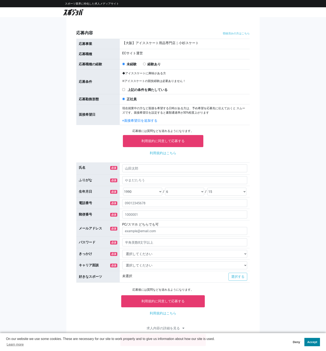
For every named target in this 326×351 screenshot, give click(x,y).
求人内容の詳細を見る (165, 328)
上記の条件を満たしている (148, 90)
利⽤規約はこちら (163, 153)
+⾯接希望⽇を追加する (139, 121)
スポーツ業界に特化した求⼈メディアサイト (92, 3)
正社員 (132, 99)
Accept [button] (312, 342)
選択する (237, 277)
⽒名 (82, 168)
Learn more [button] (15, 344)
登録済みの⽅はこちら (236, 33)
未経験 (132, 64)
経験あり (154, 64)
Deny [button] (296, 342)
